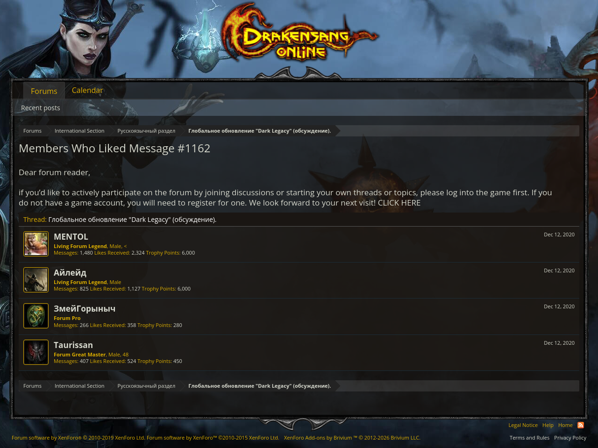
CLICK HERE (399, 202)
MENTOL (71, 236)
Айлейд (70, 272)
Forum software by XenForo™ (213, 437)
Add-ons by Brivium (352, 437)
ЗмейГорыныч (84, 308)
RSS (580, 425)
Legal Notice (523, 424)
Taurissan (73, 344)
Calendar (87, 90)
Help (548, 424)
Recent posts (40, 107)
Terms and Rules (529, 437)
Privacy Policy (570, 437)
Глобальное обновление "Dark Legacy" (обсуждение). (133, 219)
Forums (44, 91)
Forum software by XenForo (78, 437)
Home (565, 424)
